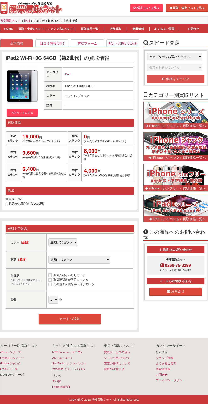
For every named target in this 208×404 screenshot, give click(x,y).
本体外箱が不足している (69, 275)
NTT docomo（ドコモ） (67, 352)
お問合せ (175, 291)
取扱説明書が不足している (70, 279)
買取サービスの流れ (117, 352)
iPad (67, 74)
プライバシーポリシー (170, 380)
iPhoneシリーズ (10, 352)
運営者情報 (163, 369)
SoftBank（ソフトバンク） (69, 363)
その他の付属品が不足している (73, 284)
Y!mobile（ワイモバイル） (69, 369)
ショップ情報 (164, 357)
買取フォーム (87, 43)
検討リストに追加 (22, 112)
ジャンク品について (117, 357)
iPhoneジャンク (10, 363)
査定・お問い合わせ (123, 43)
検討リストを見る (146, 8)
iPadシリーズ (9, 369)
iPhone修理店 (61, 386)
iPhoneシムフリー (12, 357)
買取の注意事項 (114, 369)
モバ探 (56, 381)
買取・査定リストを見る (187, 8)
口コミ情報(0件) (52, 43)
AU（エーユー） (62, 357)
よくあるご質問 (166, 363)
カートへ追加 (69, 319)
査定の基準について (117, 363)
